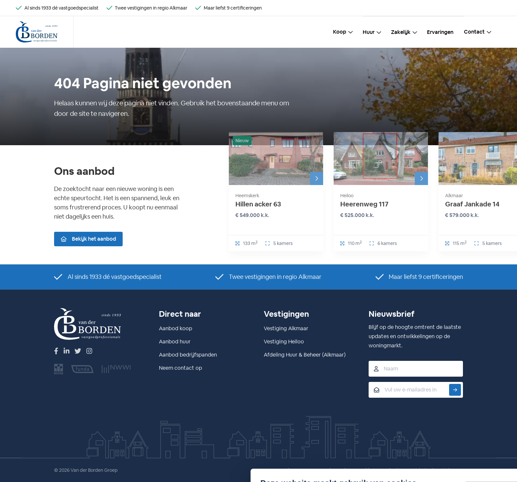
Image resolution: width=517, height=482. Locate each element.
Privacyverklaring (362, 470)
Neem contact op (180, 367)
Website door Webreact (437, 470)
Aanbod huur (175, 341)
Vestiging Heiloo (284, 341)
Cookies (396, 470)
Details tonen (125, 447)
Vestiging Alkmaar (286, 328)
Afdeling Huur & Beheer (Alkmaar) (305, 354)
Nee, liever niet (361, 440)
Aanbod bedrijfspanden (188, 354)
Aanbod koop (175, 328)
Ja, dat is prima (362, 424)
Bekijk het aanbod (88, 238)
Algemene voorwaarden (310, 470)
